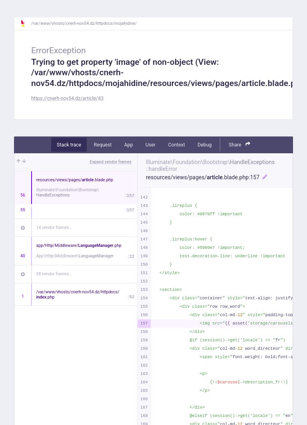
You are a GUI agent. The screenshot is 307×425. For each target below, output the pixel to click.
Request (103, 145)
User (150, 145)
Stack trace (69, 145)
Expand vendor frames (111, 161)
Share (239, 144)
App (128, 145)
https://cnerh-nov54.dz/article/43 (67, 98)
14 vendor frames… (54, 227)
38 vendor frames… (54, 274)
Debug (204, 145)
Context (176, 145)
